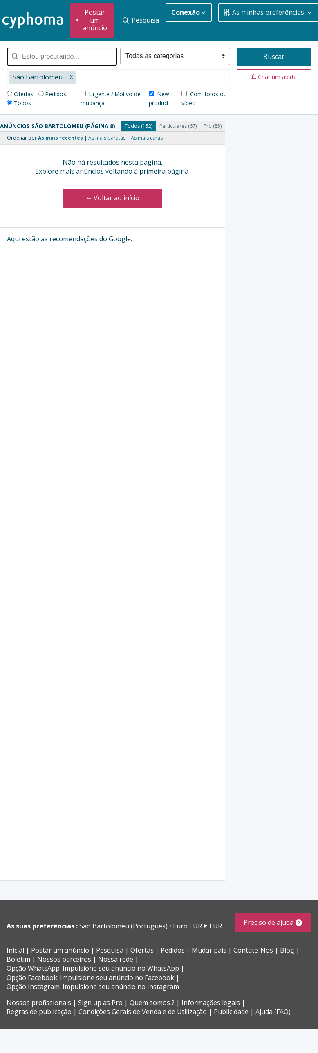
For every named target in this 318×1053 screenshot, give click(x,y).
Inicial (15, 950)
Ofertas (24, 94)
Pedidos (55, 94)
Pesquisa (109, 950)
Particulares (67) (178, 125)
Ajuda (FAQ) (273, 1011)
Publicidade (231, 1011)
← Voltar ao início (112, 197)
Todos (22, 103)
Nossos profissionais (39, 1002)
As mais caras (147, 137)
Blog (287, 950)
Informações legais (210, 1002)
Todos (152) (138, 125)
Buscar (273, 56)
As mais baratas (106, 137)
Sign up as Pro (100, 1002)
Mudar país (209, 950)
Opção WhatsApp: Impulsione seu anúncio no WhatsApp (93, 968)
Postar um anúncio (60, 950)
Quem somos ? (152, 1002)
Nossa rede (115, 959)
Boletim (18, 959)
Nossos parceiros (64, 959)
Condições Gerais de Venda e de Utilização (142, 1011)
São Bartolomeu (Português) (124, 926)
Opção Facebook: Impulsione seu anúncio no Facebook (90, 977)
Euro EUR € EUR (197, 926)
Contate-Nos (253, 950)
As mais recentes (60, 137)
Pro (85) (213, 125)
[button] (274, 76)
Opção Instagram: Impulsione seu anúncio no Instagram (93, 986)
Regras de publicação (39, 1011)
